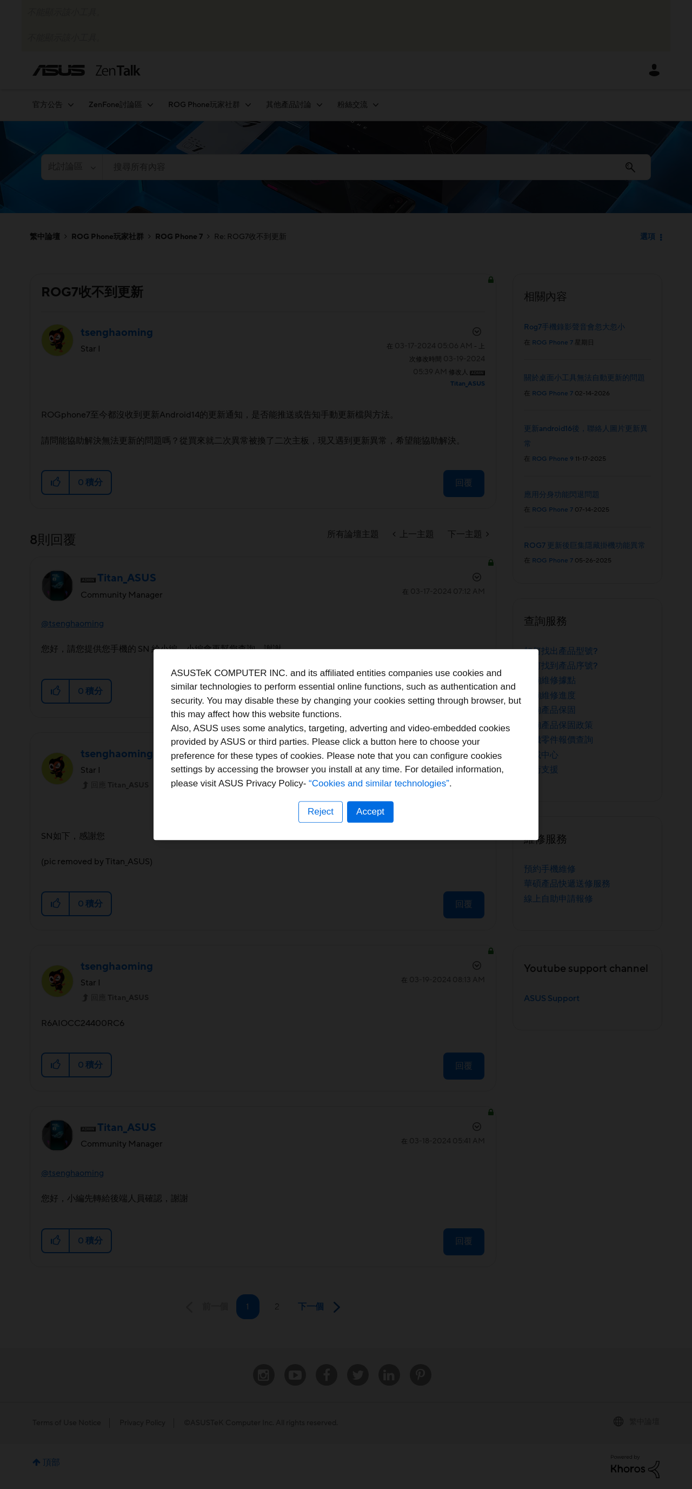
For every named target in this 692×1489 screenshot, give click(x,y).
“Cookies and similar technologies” (379, 783)
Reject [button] (321, 811)
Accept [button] (370, 811)
